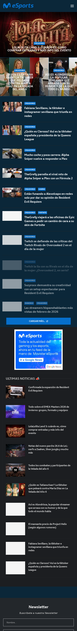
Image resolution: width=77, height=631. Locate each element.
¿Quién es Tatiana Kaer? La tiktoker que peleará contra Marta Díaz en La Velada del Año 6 (19, 82)
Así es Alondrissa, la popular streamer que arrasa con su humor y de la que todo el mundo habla (59, 82)
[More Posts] (38, 321)
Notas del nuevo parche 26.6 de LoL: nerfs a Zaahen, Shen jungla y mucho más (48, 449)
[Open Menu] (72, 6)
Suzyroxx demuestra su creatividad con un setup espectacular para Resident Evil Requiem (47, 291)
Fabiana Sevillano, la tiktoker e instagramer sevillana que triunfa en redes (48, 112)
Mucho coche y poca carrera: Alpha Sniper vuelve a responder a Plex (46, 157)
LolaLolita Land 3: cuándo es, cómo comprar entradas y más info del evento (39, 49)
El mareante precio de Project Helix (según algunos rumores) (47, 525)
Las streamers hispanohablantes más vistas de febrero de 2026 (48, 310)
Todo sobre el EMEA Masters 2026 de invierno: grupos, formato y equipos (48, 408)
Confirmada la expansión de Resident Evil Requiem (48, 389)
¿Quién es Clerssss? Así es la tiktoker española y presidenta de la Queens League (48, 135)
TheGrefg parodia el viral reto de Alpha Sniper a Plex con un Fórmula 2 (48, 178)
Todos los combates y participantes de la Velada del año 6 (49, 467)
